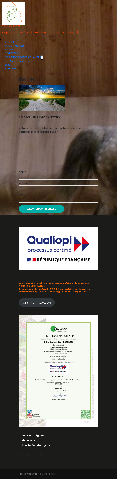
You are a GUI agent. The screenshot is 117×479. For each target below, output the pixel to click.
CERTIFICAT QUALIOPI (37, 302)
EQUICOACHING (14, 46)
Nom (22, 172)
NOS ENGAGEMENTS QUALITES (23, 57)
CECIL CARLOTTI (11, 26)
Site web (24, 195)
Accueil (9, 42)
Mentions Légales (33, 435)
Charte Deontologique (36, 445)
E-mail (24, 183)
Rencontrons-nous (21, 61)
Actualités (11, 68)
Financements (31, 440)
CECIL (8, 65)
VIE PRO (9, 49)
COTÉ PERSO (12, 53)
